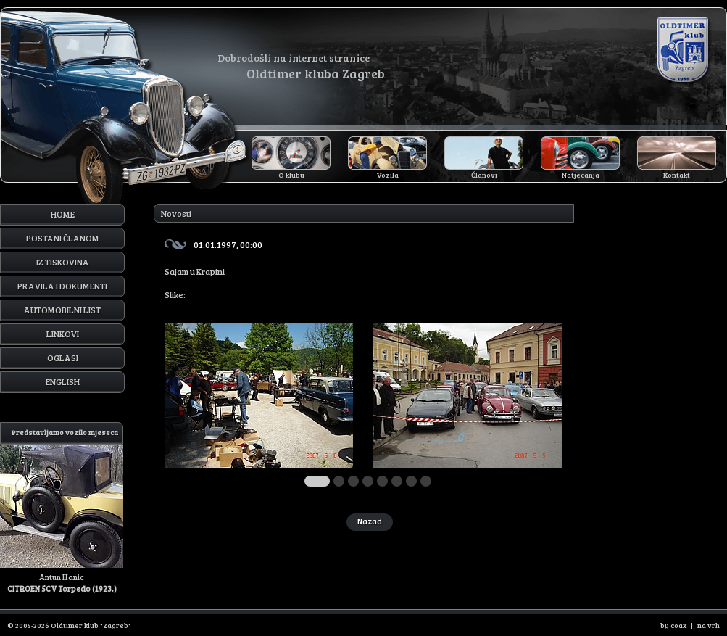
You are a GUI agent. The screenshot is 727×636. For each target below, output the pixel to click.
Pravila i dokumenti (62, 286)
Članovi (484, 175)
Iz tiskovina (62, 262)
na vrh (708, 625)
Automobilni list (62, 309)
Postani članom (62, 238)
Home (63, 214)
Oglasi (62, 357)
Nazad (369, 521)
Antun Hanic (61, 508)
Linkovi (62, 333)
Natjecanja (580, 175)
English (63, 381)
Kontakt (676, 175)
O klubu (291, 175)
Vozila (388, 175)
